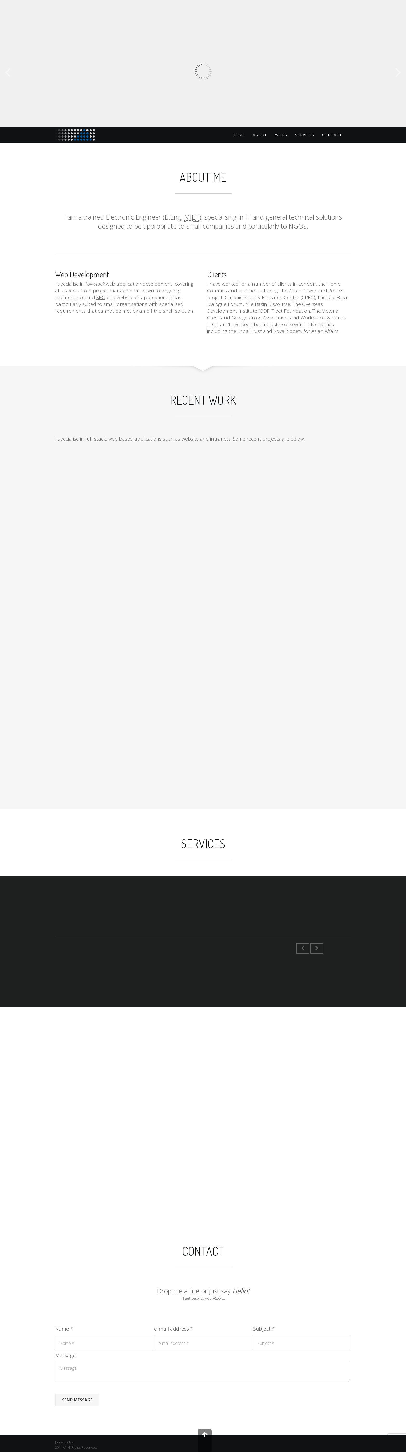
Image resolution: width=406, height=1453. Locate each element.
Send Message (77, 1400)
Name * (64, 1329)
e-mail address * (173, 1329)
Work (281, 134)
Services (304, 134)
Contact (332, 134)
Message (65, 1356)
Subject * (264, 1329)
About (260, 134)
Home (238, 134)
